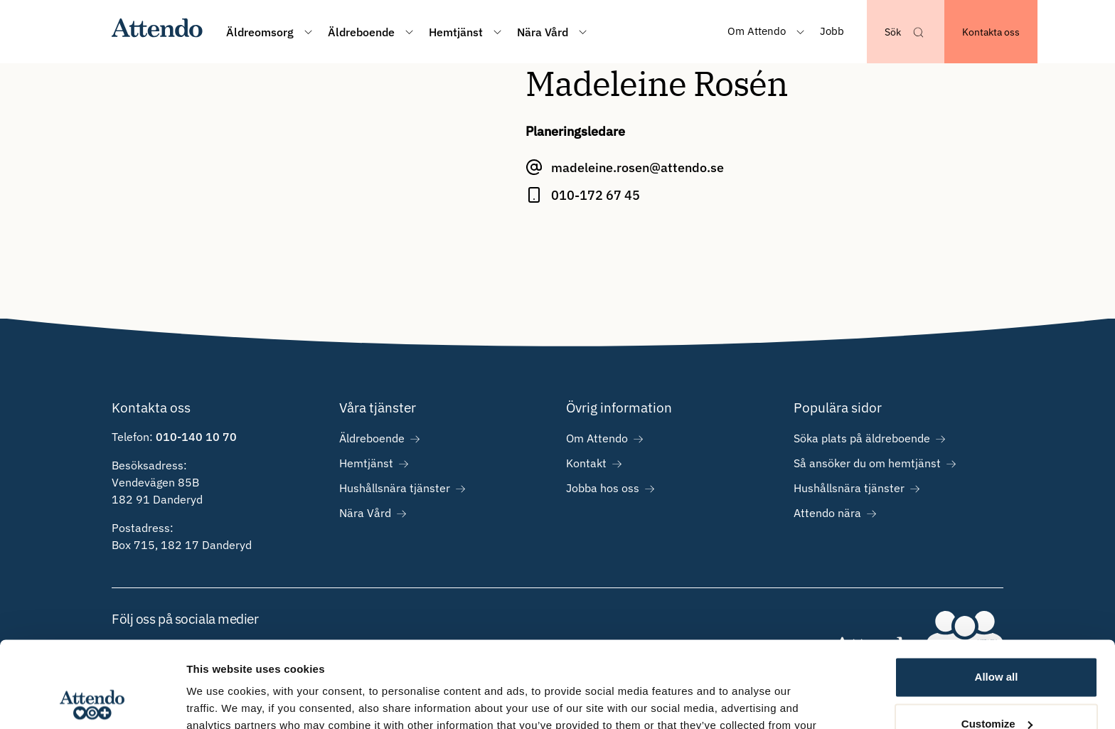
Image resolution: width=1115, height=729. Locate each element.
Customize (997, 643)
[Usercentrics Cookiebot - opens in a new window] (92, 701)
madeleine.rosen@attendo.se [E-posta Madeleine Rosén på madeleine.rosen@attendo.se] (637, 167)
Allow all (996, 596)
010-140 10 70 (196, 437)
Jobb (832, 31)
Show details (219, 701)
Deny (996, 689)
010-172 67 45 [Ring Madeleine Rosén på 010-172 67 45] (595, 195)
